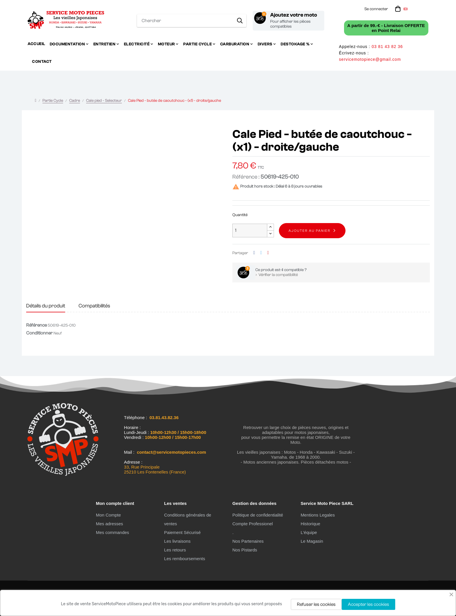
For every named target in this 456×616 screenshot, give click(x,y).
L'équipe (309, 532)
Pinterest (268, 253)
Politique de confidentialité (257, 514)
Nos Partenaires (248, 541)
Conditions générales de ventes (187, 519)
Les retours (175, 549)
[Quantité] (249, 230)
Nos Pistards (244, 549)
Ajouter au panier (309, 231)
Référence (36, 325)
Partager (254, 253)
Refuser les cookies (316, 604)
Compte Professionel (252, 523)
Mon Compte (108, 514)
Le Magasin (312, 541)
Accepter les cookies (368, 604)
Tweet (261, 253)
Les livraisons (177, 541)
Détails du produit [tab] (45, 306)
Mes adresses (109, 523)
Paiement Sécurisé (182, 532)
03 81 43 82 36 (387, 46)
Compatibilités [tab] (94, 306)
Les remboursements (184, 558)
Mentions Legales (318, 514)
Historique (310, 523)
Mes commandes (112, 532)
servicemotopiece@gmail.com (370, 59)
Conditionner (39, 333)
